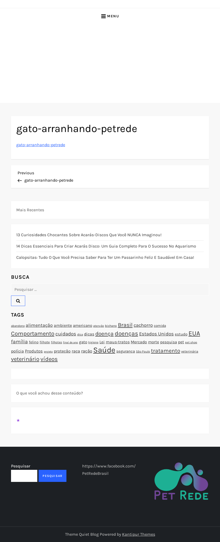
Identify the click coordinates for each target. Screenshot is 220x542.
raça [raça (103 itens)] (76, 351)
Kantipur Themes (138, 534)
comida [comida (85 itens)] (160, 326)
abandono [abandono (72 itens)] (18, 326)
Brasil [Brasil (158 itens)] (125, 325)
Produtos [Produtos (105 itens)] (34, 351)
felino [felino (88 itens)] (34, 342)
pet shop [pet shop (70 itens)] (191, 342)
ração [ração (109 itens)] (86, 351)
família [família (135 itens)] (19, 342)
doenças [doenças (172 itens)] (126, 333)
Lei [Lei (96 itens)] (102, 342)
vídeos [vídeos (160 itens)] (49, 359)
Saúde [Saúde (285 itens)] (104, 349)
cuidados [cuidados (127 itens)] (65, 334)
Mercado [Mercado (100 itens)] (139, 342)
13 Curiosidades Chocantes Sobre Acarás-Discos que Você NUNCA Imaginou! (88, 234)
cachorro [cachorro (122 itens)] (143, 325)
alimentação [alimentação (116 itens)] (39, 325)
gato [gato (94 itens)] (83, 342)
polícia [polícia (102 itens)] (17, 351)
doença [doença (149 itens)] (104, 333)
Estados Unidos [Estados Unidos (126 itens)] (156, 334)
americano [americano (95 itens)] (82, 325)
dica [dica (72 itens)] (80, 334)
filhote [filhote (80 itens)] (45, 342)
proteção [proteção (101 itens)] (62, 351)
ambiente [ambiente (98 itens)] (63, 325)
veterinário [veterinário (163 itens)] (25, 359)
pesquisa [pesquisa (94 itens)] (168, 342)
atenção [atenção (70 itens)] (98, 326)
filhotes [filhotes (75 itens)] (56, 342)
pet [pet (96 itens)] (181, 342)
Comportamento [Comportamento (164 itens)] (32, 333)
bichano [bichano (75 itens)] (111, 326)
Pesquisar (20, 466)
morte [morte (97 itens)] (153, 342)
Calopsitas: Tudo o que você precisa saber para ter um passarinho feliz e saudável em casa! (105, 257)
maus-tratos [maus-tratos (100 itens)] (118, 342)
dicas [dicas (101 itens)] (89, 333)
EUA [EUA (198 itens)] (194, 333)
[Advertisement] (110, 63)
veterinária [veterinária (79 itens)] (189, 351)
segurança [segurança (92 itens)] (125, 351)
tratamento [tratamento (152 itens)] (165, 351)
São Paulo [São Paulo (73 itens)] (143, 351)
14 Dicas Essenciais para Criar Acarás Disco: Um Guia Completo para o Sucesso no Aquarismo (106, 246)
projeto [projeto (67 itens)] (48, 351)
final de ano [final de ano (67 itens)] (70, 342)
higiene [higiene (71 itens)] (93, 342)
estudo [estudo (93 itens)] (181, 334)
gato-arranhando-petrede (40, 144)
